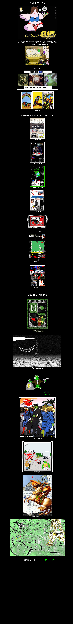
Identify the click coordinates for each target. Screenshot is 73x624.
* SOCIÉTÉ (37, 210)
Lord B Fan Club (37, 438)
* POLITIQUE (37, 258)
